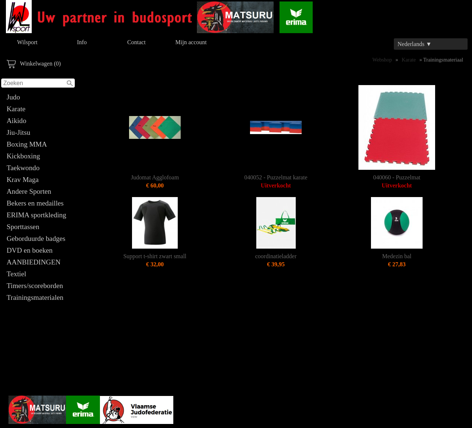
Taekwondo (23, 168)
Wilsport (27, 42)
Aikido (16, 120)
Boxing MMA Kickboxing (26, 150)
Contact (136, 42)
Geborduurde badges (36, 238)
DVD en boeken (30, 250)
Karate (16, 109)
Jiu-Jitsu (18, 132)
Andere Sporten (29, 191)
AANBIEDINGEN (33, 262)
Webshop (382, 60)
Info (82, 42)
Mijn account (191, 42)
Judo (13, 97)
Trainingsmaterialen (35, 297)
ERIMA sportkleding (36, 215)
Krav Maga (23, 179)
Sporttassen (23, 227)
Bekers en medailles (35, 203)
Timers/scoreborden (35, 286)
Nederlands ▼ (415, 44)
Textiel (16, 274)
